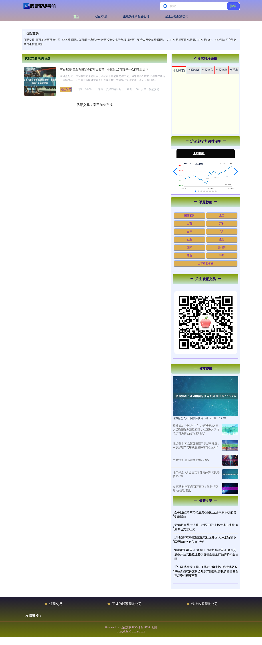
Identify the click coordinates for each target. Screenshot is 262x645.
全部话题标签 (205, 263)
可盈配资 (66, 89)
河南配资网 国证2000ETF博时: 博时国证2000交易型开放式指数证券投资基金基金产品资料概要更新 (206, 554)
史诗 (189, 231)
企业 (189, 239)
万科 (221, 223)
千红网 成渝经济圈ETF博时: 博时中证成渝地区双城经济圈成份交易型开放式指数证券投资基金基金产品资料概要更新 (206, 571)
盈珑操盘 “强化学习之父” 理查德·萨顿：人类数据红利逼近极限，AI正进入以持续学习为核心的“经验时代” (197, 429)
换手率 (233, 69)
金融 (221, 239)
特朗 (221, 255)
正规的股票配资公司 (136, 16)
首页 (76, 16)
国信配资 (189, 215)
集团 (221, 215)
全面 (189, 223)
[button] (175, 172)
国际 (189, 247)
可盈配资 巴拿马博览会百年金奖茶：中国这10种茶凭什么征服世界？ (104, 69)
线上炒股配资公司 (176, 16)
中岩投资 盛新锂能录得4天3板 (191, 460)
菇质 (189, 255)
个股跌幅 (193, 69)
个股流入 (207, 69)
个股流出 (221, 69)
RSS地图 (137, 627)
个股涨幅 (179, 70)
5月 (222, 231)
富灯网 (222, 247)
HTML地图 (150, 627)
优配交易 (101, 16)
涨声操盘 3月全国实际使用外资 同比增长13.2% (199, 418)
